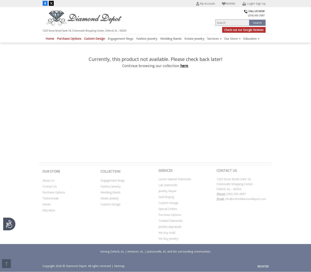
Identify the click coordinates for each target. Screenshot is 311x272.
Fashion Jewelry (146, 38)
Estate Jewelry (194, 38)
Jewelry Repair (167, 191)
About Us (48, 180)
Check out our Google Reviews (244, 30)
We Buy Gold (166, 233)
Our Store (232, 38)
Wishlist (228, 4)
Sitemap (119, 266)
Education (251, 38)
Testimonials (50, 198)
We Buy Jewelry (168, 238)
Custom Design (94, 38)
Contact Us (49, 186)
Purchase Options (69, 38)
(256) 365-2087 (236, 194)
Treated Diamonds (170, 221)
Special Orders (167, 209)
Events (46, 204)
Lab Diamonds (167, 185)
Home (50, 38)
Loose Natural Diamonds (174, 179)
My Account (205, 4)
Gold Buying (166, 197)
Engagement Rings (120, 38)
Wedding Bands (171, 38)
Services (214, 38)
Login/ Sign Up (254, 4)
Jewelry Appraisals (169, 227)
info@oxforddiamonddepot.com (245, 199)
